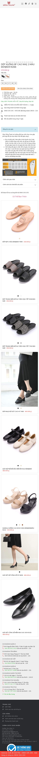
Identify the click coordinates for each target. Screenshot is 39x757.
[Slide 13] (30, 62)
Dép (2, 101)
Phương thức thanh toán (11, 721)
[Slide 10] (24, 62)
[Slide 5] (14, 62)
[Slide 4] (12, 62)
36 (5, 83)
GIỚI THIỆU (8, 707)
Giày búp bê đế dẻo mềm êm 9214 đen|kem (17, 469)
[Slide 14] (32, 62)
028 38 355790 (6, 733)
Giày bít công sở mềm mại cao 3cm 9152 (16, 633)
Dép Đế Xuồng (23, 101)
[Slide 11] (26, 62)
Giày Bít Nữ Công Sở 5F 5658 (12, 575)
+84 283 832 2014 (10, 648)
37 (9, 83)
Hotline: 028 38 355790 (10, 753)
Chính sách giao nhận (11, 725)
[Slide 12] (28, 62)
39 (15, 83)
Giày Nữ (31, 101)
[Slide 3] (10, 62)
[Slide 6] (16, 62)
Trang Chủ (6, 704)
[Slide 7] (18, 62)
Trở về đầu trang (8, 694)
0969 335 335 (15, 733)
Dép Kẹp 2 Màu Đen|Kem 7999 (12, 242)
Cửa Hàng (6, 714)
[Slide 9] (22, 62)
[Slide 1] (7, 62)
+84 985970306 (9, 663)
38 (12, 83)
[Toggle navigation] (22, 3)
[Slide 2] (9, 62)
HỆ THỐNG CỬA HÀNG (11, 716)
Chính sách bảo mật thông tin (13, 709)
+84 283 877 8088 (10, 670)
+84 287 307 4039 (10, 691)
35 (2, 83)
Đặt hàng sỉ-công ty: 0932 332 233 (19, 754)
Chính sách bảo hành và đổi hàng (14, 718)
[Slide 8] (20, 62)
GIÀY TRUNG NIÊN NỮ (11, 101)
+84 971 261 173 (10, 684)
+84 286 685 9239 (10, 677)
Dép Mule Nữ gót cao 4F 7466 (13, 411)
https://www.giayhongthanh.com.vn (11, 735)
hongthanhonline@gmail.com (10, 731)
